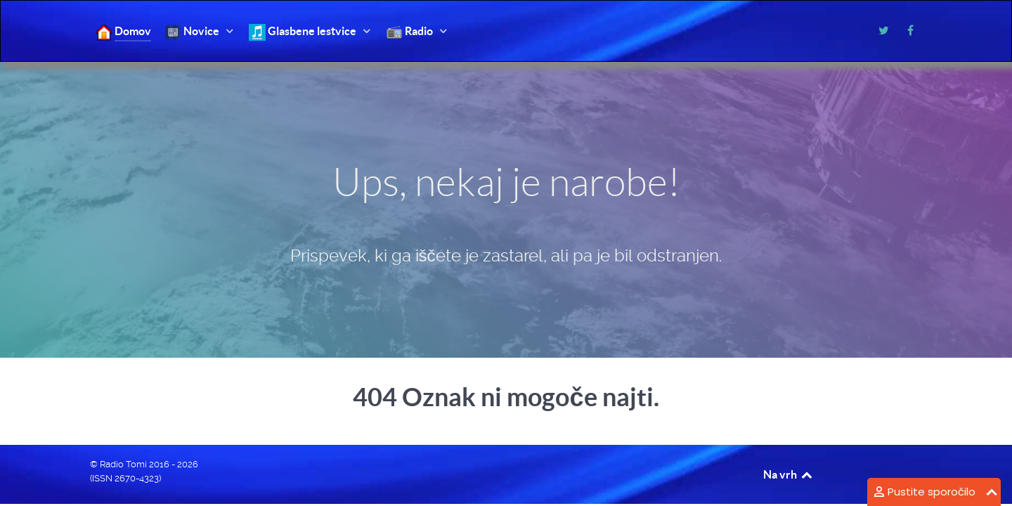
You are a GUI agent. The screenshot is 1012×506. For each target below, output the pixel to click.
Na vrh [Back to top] (788, 474)
